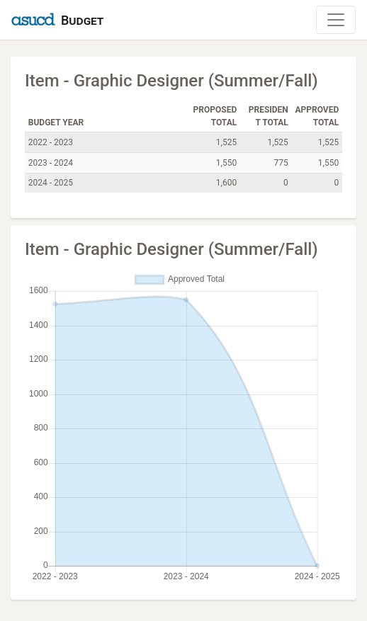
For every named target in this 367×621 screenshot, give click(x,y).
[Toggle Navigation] (336, 20)
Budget (82, 20)
